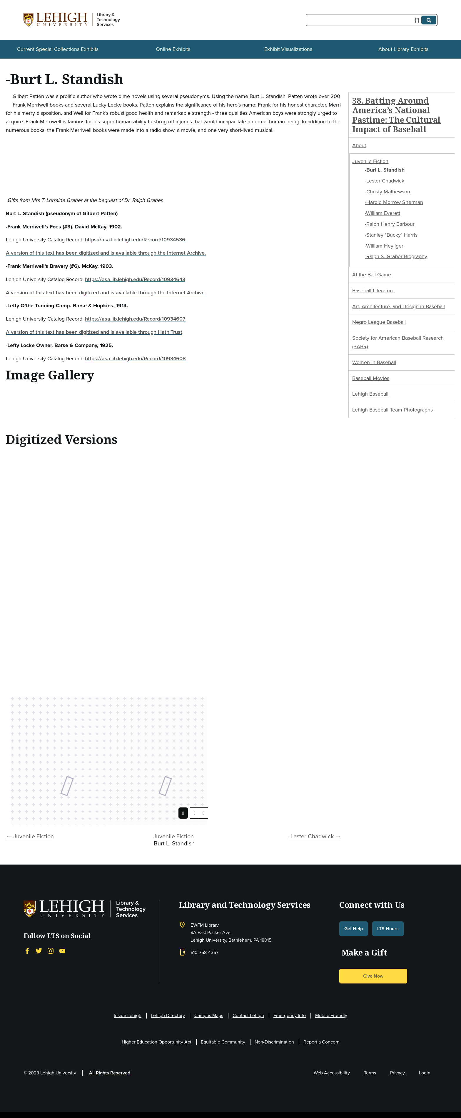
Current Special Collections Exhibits (57, 49)
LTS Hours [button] (388, 928)
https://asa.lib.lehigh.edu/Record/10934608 (135, 358)
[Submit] (428, 20)
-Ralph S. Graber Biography (396, 256)
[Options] (418, 20)
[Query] (371, 20)
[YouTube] (62, 950)
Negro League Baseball (379, 322)
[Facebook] (27, 950)
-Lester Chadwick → (315, 836)
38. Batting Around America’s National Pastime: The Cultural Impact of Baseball (396, 115)
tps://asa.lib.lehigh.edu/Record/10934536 (137, 239)
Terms (370, 1072)
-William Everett (382, 213)
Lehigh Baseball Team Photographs (392, 410)
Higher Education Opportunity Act (156, 1042)
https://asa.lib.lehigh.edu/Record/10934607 (135, 319)
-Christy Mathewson (387, 191)
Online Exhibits (173, 49)
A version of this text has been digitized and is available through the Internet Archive (105, 292)
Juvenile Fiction (173, 836)
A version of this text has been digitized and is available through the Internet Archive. (106, 253)
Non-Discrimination (274, 1042)
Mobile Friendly (331, 1015)
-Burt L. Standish (385, 170)
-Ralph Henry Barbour (390, 224)
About (359, 145)
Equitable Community (223, 1042)
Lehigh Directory (168, 1015)
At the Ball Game (371, 274)
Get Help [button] (353, 928)
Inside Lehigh (127, 1015)
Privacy (397, 1072)
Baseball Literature (373, 290)
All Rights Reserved (109, 1072)
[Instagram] (50, 950)
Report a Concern (321, 1042)
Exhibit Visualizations (288, 49)
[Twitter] (38, 950)
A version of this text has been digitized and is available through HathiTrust (94, 332)
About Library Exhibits (403, 49)
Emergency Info (289, 1015)
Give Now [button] (373, 976)
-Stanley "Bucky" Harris (391, 235)
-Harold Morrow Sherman (394, 202)
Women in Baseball (374, 362)
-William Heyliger (384, 246)
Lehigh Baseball (370, 394)
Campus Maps (208, 1015)
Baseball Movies (370, 378)
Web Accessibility (332, 1072)
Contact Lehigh (248, 1015)
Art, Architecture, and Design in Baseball (398, 306)
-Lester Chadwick (384, 181)
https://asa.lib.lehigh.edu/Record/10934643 (135, 279)
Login (424, 1072)
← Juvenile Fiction (30, 836)
